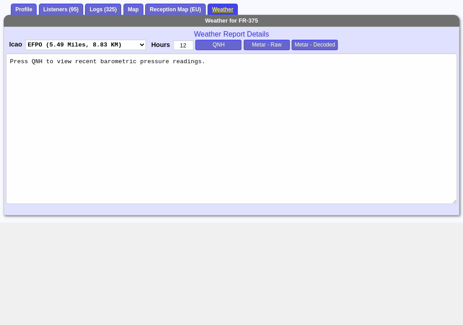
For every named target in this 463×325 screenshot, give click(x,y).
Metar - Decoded (315, 45)
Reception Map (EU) (175, 9)
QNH (219, 45)
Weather (222, 9)
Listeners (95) (61, 9)
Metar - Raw (266, 45)
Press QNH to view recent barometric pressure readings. (231, 128)
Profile (23, 9)
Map (133, 9)
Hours (160, 44)
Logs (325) (103, 9)
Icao (15, 44)
